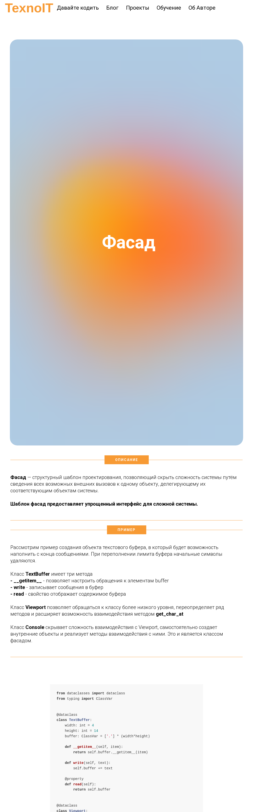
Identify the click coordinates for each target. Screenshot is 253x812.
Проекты (137, 8)
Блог (112, 8)
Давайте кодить (78, 8)
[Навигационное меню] (8, 22)
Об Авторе (202, 8)
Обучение (169, 8)
